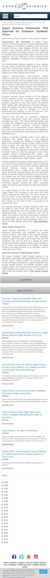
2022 (6, 492)
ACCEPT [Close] (43, 575)
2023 (6, 488)
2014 (6, 517)
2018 (6, 504)
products (13, 563)
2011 (6, 526)
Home (4, 22)
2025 (6, 482)
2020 (6, 498)
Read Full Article (7, 325)
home (6, 563)
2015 (6, 514)
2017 (6, 507)
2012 (6, 523)
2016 (6, 511)
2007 (6, 539)
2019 (6, 501)
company (12, 565)
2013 (6, 520)
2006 (6, 542)
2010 (6, 530)
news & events (32, 563)
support (21, 563)
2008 (6, 536)
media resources (24, 565)
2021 (6, 495)
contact (36, 565)
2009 (6, 533)
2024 (6, 485)
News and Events (14, 22)
